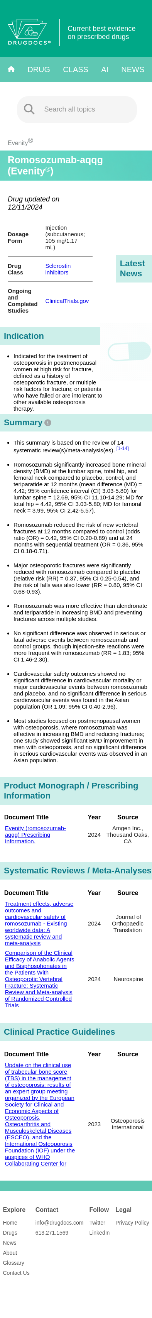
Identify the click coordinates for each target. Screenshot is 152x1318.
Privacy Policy (132, 1223)
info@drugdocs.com (59, 1223)
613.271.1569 (52, 1233)
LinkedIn (99, 1233)
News (132, 69)
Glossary (13, 1263)
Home (10, 1223)
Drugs (10, 1233)
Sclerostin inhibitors (58, 269)
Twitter (97, 1223)
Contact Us (16, 1273)
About (10, 1253)
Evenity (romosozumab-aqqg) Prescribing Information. (35, 834)
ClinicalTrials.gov (67, 301)
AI (104, 69)
